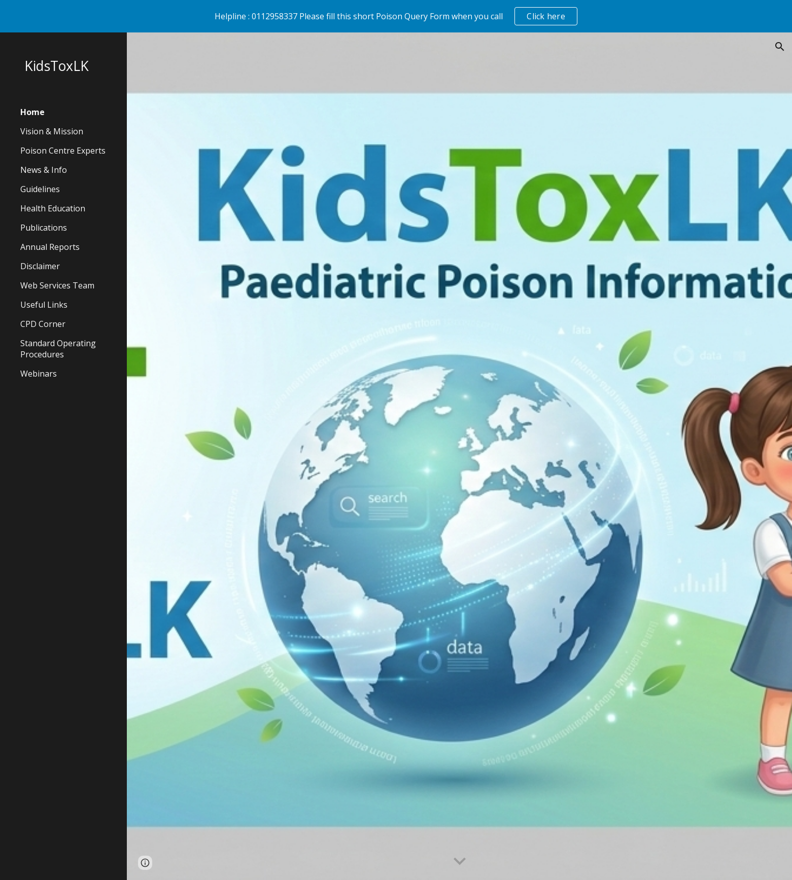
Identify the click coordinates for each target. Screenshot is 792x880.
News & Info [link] (43, 169)
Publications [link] (43, 227)
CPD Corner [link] (42, 323)
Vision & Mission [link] (51, 131)
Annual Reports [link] (50, 246)
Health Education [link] (52, 208)
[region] (396, 16)
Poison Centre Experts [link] (63, 150)
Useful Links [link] (43, 304)
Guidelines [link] (40, 189)
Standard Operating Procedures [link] (58, 349)
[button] (780, 46)
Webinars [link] (38, 373)
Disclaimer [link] (40, 266)
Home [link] (32, 112)
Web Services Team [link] (57, 285)
